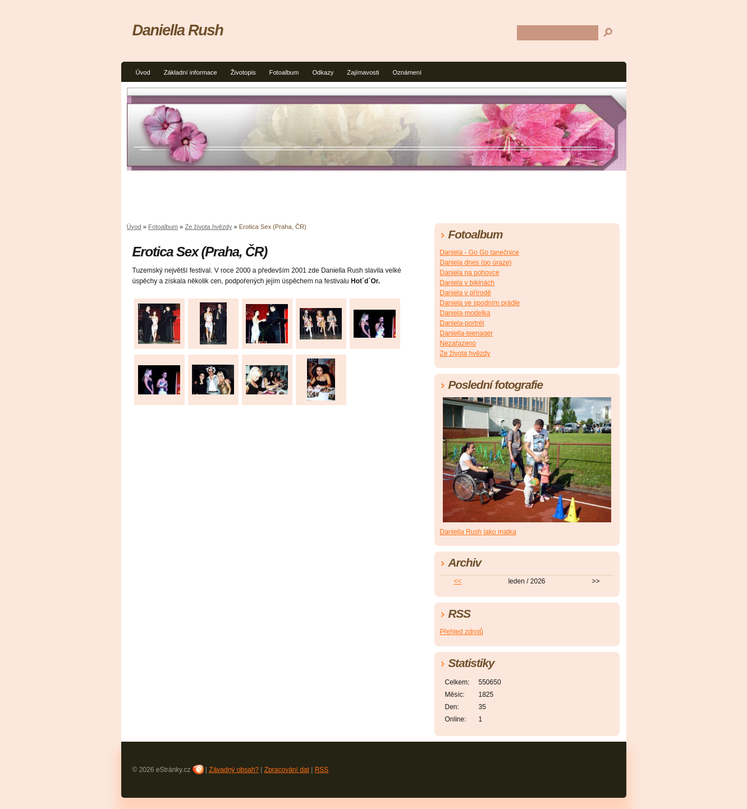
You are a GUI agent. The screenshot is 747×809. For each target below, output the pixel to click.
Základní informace (190, 72)
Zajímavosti (363, 72)
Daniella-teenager (466, 333)
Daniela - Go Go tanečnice (479, 252)
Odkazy (322, 72)
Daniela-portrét (462, 323)
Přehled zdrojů (461, 632)
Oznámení (407, 72)
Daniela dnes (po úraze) (476, 262)
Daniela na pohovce (469, 273)
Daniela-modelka (465, 313)
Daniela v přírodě (465, 293)
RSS (322, 770)
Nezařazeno (458, 343)
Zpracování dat (286, 770)
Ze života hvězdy (208, 226)
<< (457, 581)
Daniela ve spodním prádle (480, 303)
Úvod (143, 72)
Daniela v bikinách (467, 283)
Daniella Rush (177, 30)
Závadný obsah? (234, 770)
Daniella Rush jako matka (478, 532)
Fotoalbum (284, 72)
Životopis (243, 72)
